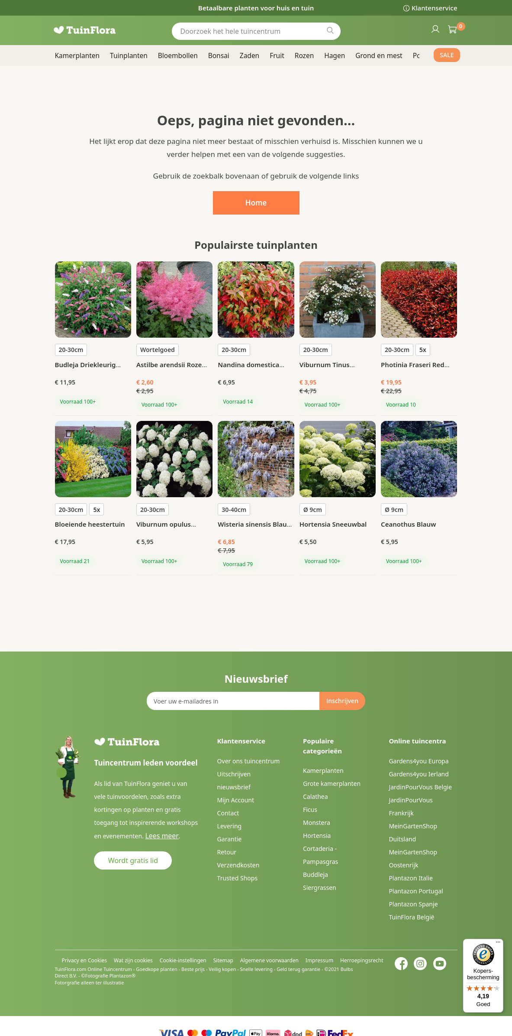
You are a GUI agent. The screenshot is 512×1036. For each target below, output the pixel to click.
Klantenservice (434, 7)
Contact (228, 813)
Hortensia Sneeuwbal (333, 524)
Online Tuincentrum (109, 969)
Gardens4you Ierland (418, 774)
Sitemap (223, 960)
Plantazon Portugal (416, 891)
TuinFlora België (411, 917)
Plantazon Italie (411, 878)
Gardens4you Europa (418, 761)
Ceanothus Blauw (408, 524)
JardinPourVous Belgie (420, 787)
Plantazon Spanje (413, 904)
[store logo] (96, 30)
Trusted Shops (237, 878)
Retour (227, 852)
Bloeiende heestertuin (90, 524)
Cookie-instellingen (183, 960)
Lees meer (159, 835)
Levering (229, 826)
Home (256, 203)
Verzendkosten (238, 865)
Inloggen (435, 28)
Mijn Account (235, 800)
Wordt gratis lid (133, 860)
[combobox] (256, 31)
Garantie (229, 839)
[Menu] (498, 944)
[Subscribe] (342, 701)
